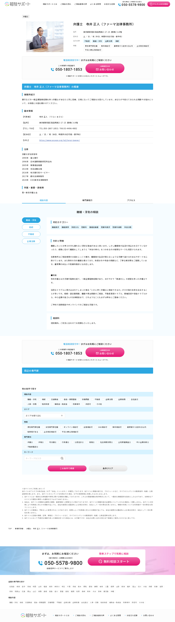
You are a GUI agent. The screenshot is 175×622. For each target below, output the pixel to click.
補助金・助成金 (115, 602)
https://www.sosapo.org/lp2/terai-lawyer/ (59, 140)
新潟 (123, 586)
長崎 (83, 591)
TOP (10, 528)
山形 (40, 586)
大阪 (145, 586)
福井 (128, 586)
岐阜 (101, 586)
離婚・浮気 (31, 220)
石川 (139, 586)
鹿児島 (106, 591)
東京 (51, 586)
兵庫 (156, 586)
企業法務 (31, 241)
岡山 (29, 591)
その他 (141, 602)
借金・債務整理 (40, 602)
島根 (45, 591)
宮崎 (99, 591)
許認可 (134, 602)
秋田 (34, 586)
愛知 (90, 586)
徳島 (51, 591)
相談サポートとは (50, 4)
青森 (18, 586)
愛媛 (61, 591)
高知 (67, 591)
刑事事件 (126, 602)
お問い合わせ (148, 615)
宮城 (29, 586)
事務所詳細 (19, 528)
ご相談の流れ (65, 4)
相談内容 (44, 200)
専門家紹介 (87, 200)
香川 (56, 591)
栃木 (79, 586)
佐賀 (78, 591)
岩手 (23, 586)
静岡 (96, 586)
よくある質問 (95, 4)
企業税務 (75, 602)
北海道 (11, 586)
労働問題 (51, 602)
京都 (150, 586)
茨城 (74, 586)
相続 (31, 227)
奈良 (11, 591)
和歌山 (17, 591)
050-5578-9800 (131, 5)
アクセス (131, 200)
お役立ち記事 (109, 4)
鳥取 (40, 591)
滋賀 (161, 586)
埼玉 (63, 586)
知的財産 (104, 602)
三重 (107, 586)
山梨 (118, 586)
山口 (34, 591)
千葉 (69, 586)
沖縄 (112, 591)
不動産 (31, 234)
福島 (45, 586)
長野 (112, 586)
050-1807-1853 (66, 69)
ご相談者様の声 (80, 4)
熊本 (89, 591)
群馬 (85, 586)
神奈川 (57, 586)
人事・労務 (94, 602)
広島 (23, 591)
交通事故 (28, 602)
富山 (134, 586)
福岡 (72, 591)
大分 (94, 591)
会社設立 (84, 602)
